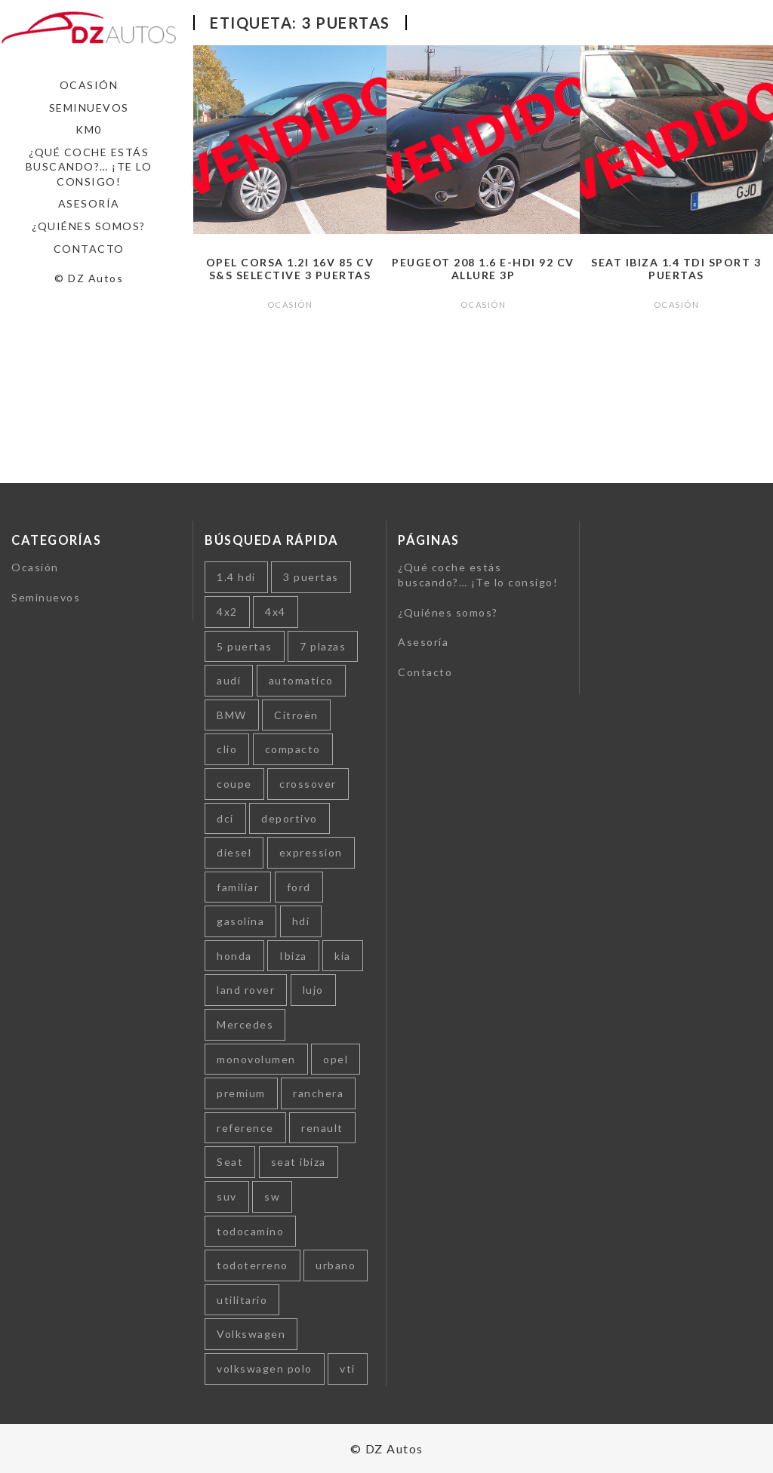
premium (241, 1093)
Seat (230, 1161)
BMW (232, 715)
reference (245, 1127)
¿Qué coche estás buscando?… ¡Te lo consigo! (89, 167)
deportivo (289, 818)
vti (348, 1368)
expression (311, 852)
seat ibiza (298, 1161)
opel (335, 1059)
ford (299, 887)
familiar (238, 887)
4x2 (227, 611)
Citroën (296, 715)
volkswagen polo (265, 1368)
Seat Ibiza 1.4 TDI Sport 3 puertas (676, 268)
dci (225, 818)
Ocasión (89, 84)
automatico (301, 680)
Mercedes (245, 1024)
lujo (313, 989)
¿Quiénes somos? (89, 226)
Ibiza (293, 955)
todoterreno (252, 1265)
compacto (293, 749)
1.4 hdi (236, 576)
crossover (308, 783)
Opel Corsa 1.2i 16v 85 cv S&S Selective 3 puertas (290, 268)
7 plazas (323, 646)
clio (227, 749)
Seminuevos (89, 107)
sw (272, 1196)
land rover (246, 989)
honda (234, 955)
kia (342, 955)
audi (229, 680)
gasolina (240, 921)
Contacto (89, 248)
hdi (301, 921)
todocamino (250, 1231)
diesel (234, 852)
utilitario (242, 1299)
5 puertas (245, 646)
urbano (336, 1265)
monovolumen (256, 1059)
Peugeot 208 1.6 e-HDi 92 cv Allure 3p (483, 268)
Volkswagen (251, 1333)
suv (227, 1196)
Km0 (88, 129)
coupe (234, 783)
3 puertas (311, 576)
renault (322, 1127)
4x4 (275, 611)
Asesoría (89, 203)
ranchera (318, 1093)
